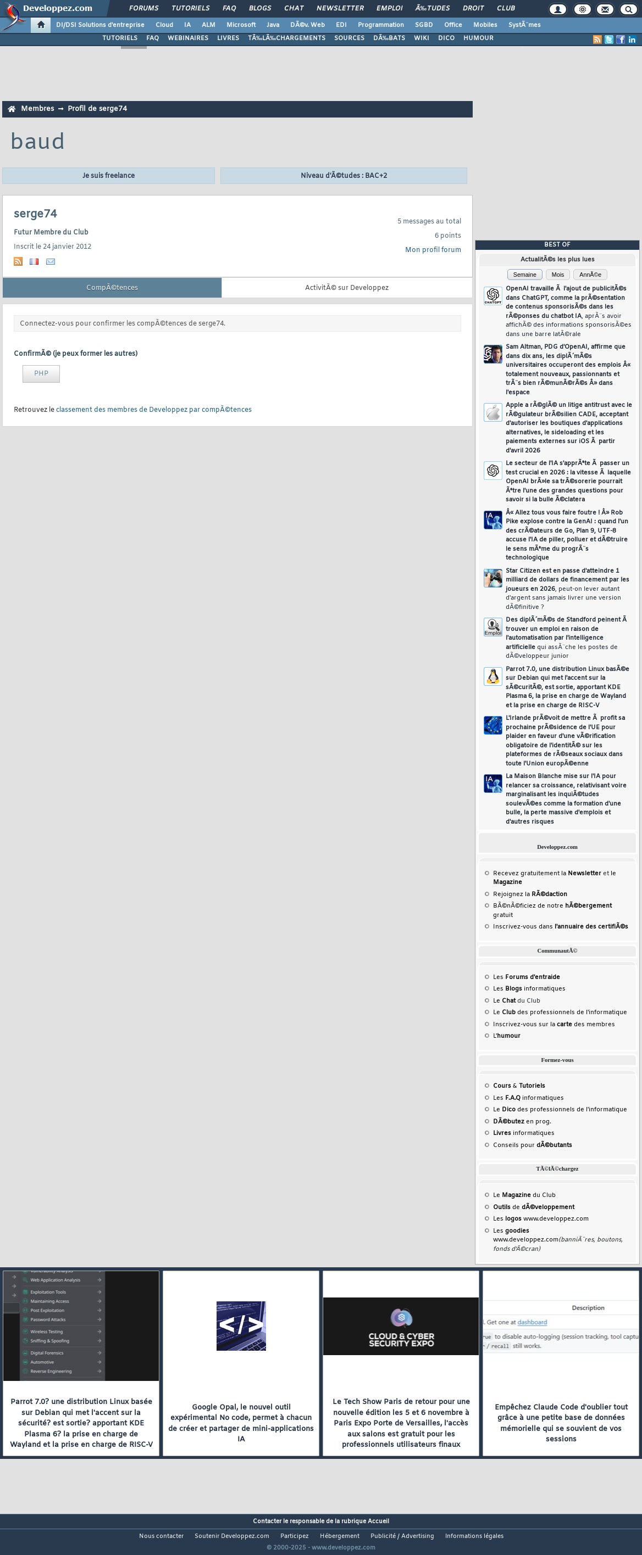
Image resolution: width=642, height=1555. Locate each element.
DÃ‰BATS (389, 38)
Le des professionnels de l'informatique (560, 1012)
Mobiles (485, 25)
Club (506, 8)
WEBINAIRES (188, 38)
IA (187, 25)
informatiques (524, 1133)
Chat (294, 8)
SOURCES (349, 38)
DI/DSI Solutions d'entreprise (100, 25)
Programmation (381, 25)
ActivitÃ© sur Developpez (347, 288)
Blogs (260, 8)
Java (273, 25)
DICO (446, 38)
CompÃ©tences (112, 288)
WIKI (421, 38)
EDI (341, 25)
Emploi (389, 8)
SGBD (424, 25)
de (533, 1207)
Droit (473, 8)
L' (507, 1036)
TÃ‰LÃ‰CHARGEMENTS (286, 38)
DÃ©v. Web (307, 25)
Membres (37, 109)
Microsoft (241, 25)
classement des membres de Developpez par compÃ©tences (154, 410)
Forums (143, 8)
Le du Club (524, 1195)
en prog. (522, 1122)
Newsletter (340, 8)
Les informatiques (529, 989)
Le (504, 1001)
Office (453, 25)
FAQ (229, 8)
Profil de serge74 (97, 109)
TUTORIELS (119, 38)
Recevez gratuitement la (547, 873)
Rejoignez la (530, 894)
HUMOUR (478, 38)
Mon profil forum (433, 250)
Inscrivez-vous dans (560, 927)
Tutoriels (190, 8)
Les (526, 977)
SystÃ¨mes (524, 25)
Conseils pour (532, 1145)
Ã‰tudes (432, 8)
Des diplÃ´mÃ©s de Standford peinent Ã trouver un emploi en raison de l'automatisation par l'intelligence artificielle (567, 638)
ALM (208, 25)
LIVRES (228, 38)
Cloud (164, 25)
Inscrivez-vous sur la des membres (554, 1024)
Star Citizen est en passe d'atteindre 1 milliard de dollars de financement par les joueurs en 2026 (567, 589)
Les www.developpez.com (541, 1219)
